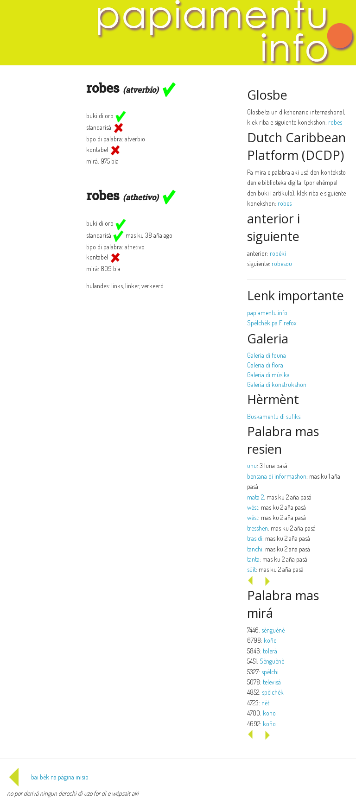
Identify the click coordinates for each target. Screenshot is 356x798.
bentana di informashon (276, 476)
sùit (251, 569)
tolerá (270, 651)
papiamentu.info (267, 313)
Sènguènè (272, 661)
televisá (272, 682)
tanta (253, 559)
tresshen (257, 528)
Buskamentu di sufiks (273, 416)
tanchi (254, 549)
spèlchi (270, 672)
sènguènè (273, 630)
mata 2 (255, 497)
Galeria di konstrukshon (276, 384)
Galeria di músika (268, 375)
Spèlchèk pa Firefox (272, 323)
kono (269, 713)
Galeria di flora (265, 365)
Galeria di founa (266, 355)
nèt (265, 703)
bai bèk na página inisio (48, 777)
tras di (254, 538)
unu (252, 465)
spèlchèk (273, 692)
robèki (278, 253)
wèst (252, 507)
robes (335, 122)
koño (270, 640)
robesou (282, 263)
